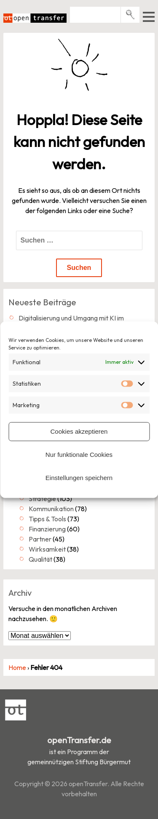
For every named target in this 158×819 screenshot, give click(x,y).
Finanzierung (47, 529)
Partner (40, 539)
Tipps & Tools (47, 519)
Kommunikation (51, 508)
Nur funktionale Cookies (79, 454)
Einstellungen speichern (79, 477)
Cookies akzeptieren (79, 431)
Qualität (40, 559)
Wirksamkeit (47, 549)
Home (17, 667)
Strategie (42, 498)
